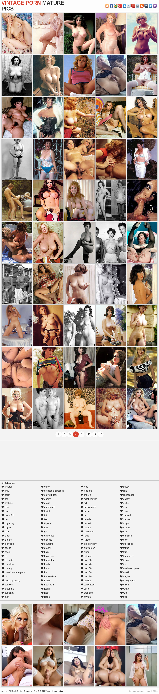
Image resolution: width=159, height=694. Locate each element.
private (86, 597)
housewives (48, 576)
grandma (47, 544)
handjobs (47, 560)
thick (124, 552)
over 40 (86, 564)
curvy (45, 486)
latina (45, 597)
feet (44, 519)
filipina (46, 523)
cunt (5, 597)
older (85, 552)
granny (46, 548)
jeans (45, 588)
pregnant (87, 593)
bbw (5, 507)
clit (4, 576)
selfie (124, 503)
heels (45, 564)
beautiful (7, 515)
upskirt (125, 572)
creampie (7, 588)
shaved (125, 515)
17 (95, 434)
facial (45, 511)
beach (6, 511)
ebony (46, 499)
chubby (6, 568)
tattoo (124, 548)
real (123, 491)
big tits (6, 527)
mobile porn (88, 507)
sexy (124, 511)
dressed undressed (52, 491)
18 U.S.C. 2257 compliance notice (48, 691)
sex (123, 507)
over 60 (86, 572)
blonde (6, 540)
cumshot (7, 593)
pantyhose (88, 584)
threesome (127, 556)
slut (123, 531)
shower (125, 519)
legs (84, 486)
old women (88, 548)
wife (123, 593)
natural (86, 523)
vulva (124, 584)
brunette (7, 560)
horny (45, 568)
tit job (124, 560)
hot (44, 572)
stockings (126, 544)
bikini (5, 531)
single (124, 523)
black (5, 535)
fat (44, 515)
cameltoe (7, 564)
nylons (86, 540)
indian (45, 580)
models (86, 511)
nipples (86, 527)
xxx (123, 597)
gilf (44, 531)
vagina (125, 576)
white (124, 588)
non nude (87, 531)
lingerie (86, 495)
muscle (86, 519)
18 (100, 434)
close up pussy (10, 580)
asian (5, 495)
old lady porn (89, 544)
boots (5, 552)
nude (85, 535)
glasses (46, 540)
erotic (45, 503)
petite (85, 588)
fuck (44, 527)
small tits (126, 535)
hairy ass (47, 556)
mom (85, 515)
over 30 (86, 560)
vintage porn (128, 580)
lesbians (86, 491)
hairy (45, 552)
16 (89, 434)
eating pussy (49, 495)
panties (86, 580)
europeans (48, 507)
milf (84, 503)
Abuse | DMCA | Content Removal (16, 691)
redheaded (127, 495)
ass (4, 499)
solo (124, 540)
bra (4, 556)
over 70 (86, 576)
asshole (7, 503)
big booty (7, 523)
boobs (6, 548)
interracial (47, 584)
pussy (124, 486)
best (5, 519)
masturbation (89, 499)
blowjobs (7, 544)
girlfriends (47, 535)
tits (123, 564)
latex (45, 593)
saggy (125, 499)
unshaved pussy (130, 568)
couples (7, 584)
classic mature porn (13, 572)
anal (5, 491)
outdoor (86, 556)
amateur (7, 486)
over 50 (86, 568)
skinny (125, 527)
